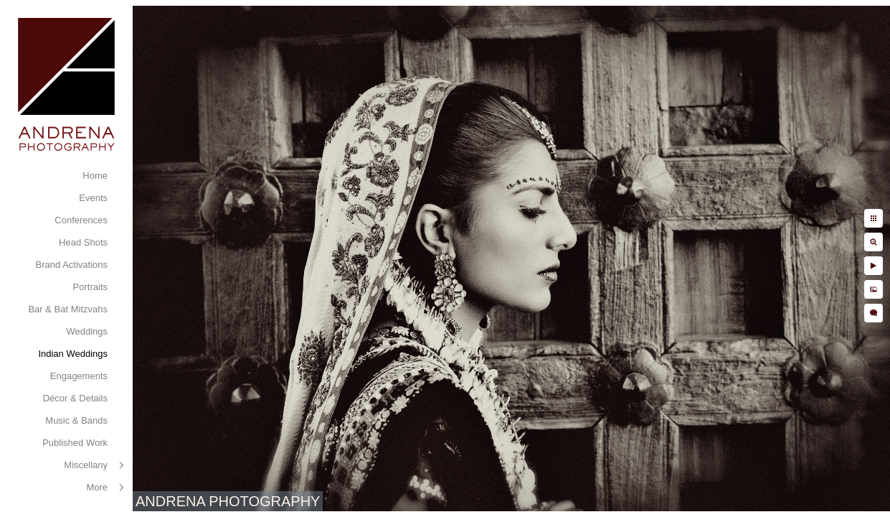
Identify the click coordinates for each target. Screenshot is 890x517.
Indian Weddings (73, 353)
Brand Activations (72, 264)
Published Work (75, 442)
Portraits (90, 286)
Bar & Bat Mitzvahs (68, 309)
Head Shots (83, 242)
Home (95, 175)
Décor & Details (75, 398)
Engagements (79, 376)
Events (93, 197)
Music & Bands (76, 420)
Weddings (87, 331)
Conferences (81, 220)
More (97, 487)
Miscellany (86, 465)
